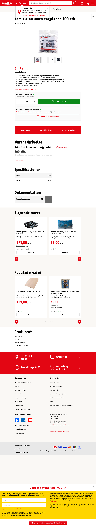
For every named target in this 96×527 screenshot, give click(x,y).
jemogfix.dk (18, 445)
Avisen (17, 386)
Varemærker (19, 405)
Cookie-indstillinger (21, 452)
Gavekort (18, 394)
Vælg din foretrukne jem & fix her (34, 15)
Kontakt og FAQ (20, 390)
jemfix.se (27, 445)
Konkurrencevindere (57, 398)
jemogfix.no (18, 448)
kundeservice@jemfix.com (61, 425)
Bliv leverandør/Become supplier (61, 405)
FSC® (51, 402)
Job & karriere (54, 382)
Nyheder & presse (56, 386)
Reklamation (19, 402)
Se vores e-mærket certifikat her (59, 431)
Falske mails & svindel (22, 409)
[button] (45, 321)
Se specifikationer (29, 89)
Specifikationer (46, 130)
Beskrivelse (25, 130)
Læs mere (18, 89)
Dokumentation (68, 130)
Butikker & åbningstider (23, 382)
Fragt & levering (20, 398)
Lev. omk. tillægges (20, 72)
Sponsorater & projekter (58, 394)
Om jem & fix (54, 390)
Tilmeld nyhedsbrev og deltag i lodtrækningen (48, 523)
